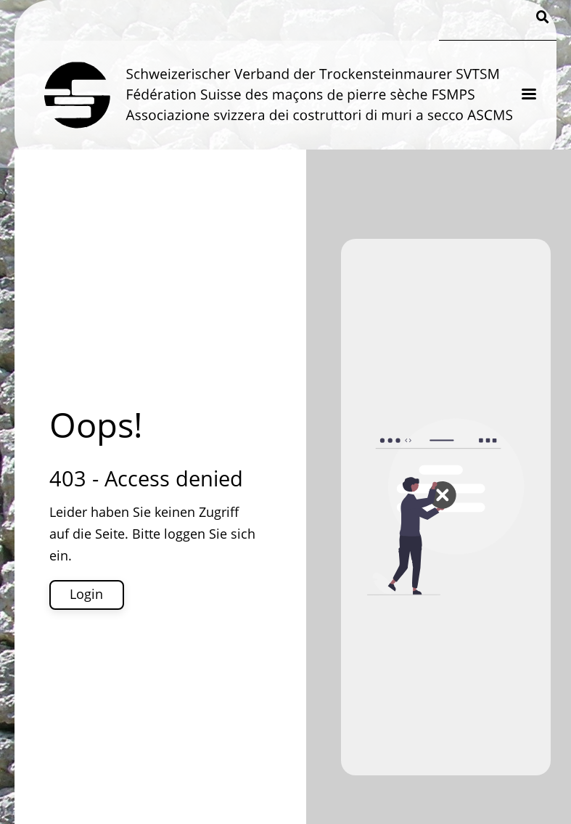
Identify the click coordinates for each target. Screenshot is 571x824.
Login (86, 594)
